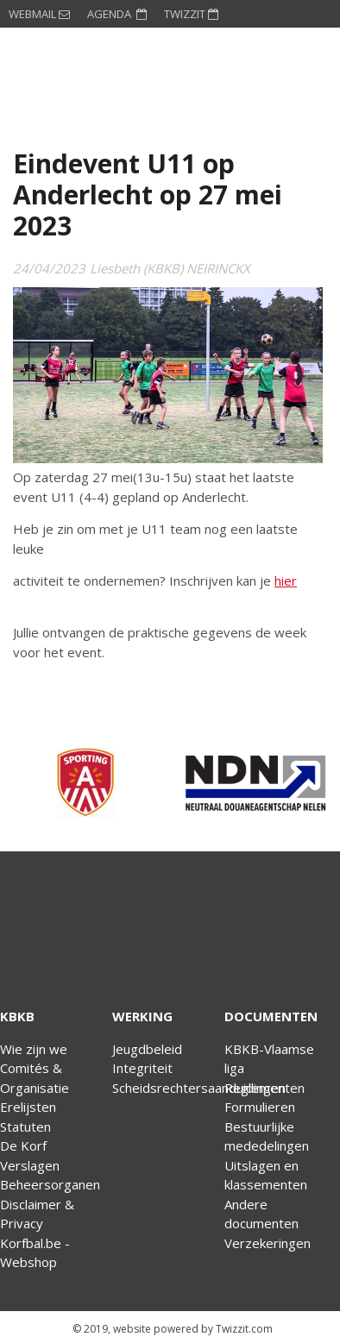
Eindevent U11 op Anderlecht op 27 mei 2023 (147, 194)
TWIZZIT (191, 14)
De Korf (23, 1145)
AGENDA (117, 14)
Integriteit (142, 1067)
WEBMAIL (39, 14)
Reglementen (264, 1087)
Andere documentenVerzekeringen (267, 1224)
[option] (85, 782)
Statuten (25, 1126)
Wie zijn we (33, 1048)
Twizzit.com (244, 1328)
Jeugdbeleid (147, 1048)
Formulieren (259, 1106)
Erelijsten (28, 1106)
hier (285, 580)
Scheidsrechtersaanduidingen (199, 1087)
